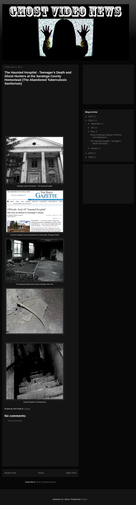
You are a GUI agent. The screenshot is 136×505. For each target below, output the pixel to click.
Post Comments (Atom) (46, 482)
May (93, 131)
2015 (90, 116)
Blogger (84, 499)
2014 (90, 120)
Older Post (71, 473)
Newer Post (10, 473)
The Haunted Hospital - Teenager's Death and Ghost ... (105, 142)
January (94, 148)
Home (41, 473)
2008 (90, 157)
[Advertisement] (40, 446)
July (93, 127)
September (96, 124)
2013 (90, 153)
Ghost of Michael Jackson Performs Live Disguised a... (106, 136)
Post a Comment (15, 421)
